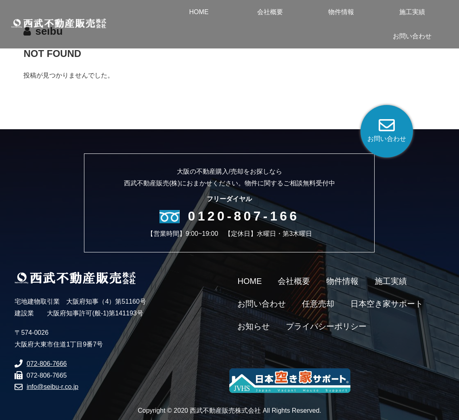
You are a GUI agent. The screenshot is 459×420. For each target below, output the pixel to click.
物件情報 (342, 281)
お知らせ (253, 326)
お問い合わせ (261, 303)
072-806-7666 (47, 363)
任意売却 (318, 303)
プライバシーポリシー (326, 326)
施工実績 (391, 281)
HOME (249, 281)
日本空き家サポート (386, 303)
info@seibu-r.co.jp (52, 386)
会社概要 (294, 281)
